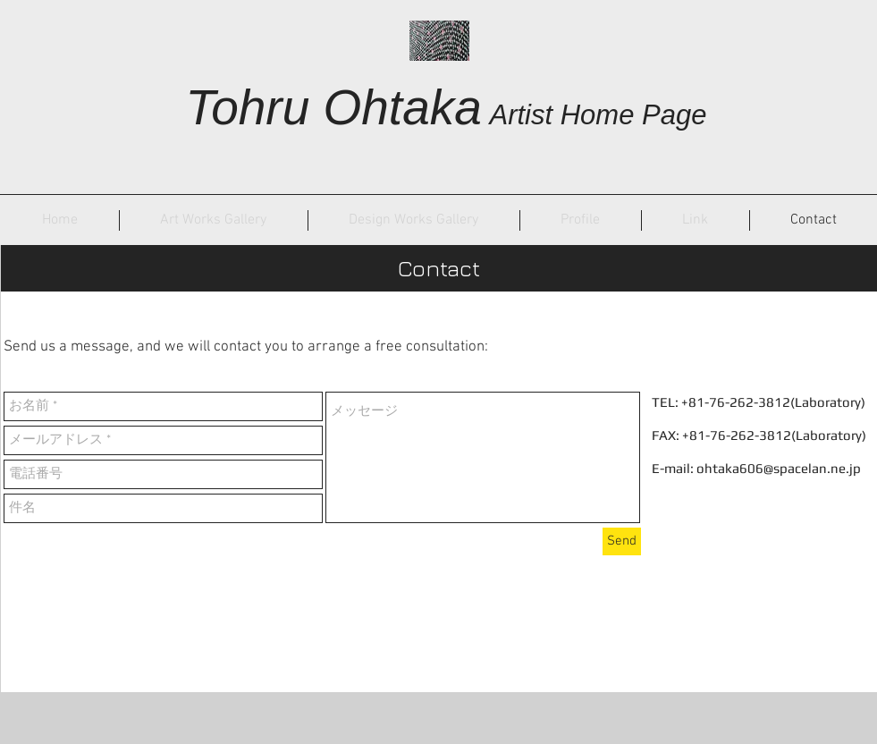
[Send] (622, 541)
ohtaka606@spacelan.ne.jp (778, 468)
